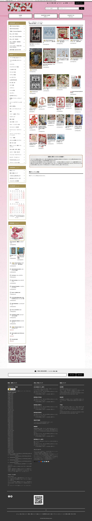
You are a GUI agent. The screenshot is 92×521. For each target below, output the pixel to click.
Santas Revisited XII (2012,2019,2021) (76, 92)
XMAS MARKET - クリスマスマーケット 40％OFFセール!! (70, 105)
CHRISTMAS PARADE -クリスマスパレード (18, 321)
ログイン (72, 3)
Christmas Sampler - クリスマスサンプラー (18, 328)
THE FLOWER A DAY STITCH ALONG (18, 334)
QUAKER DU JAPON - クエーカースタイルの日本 (18, 315)
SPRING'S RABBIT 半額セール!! (42, 107)
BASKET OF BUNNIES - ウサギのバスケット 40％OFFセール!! (51, 122)
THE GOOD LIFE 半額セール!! (69, 127)
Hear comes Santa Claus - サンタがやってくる (49, 65)
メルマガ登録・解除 (52, 3)
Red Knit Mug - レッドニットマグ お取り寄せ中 (63, 41)
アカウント (60, 3)
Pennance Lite (34, 91)
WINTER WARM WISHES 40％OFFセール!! (60, 124)
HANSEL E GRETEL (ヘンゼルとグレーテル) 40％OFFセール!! (78, 127)
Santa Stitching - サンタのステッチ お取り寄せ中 (76, 59)
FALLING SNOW (15, 339)
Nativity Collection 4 (62, 88)
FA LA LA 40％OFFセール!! (17, 309)
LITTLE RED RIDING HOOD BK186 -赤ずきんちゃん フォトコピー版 (18, 298)
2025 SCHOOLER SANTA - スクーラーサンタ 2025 (18, 270)
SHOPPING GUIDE (45, 16)
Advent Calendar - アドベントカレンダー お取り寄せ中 (76, 41)
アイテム (79, 3)
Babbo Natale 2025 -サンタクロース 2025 (49, 88)
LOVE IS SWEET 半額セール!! (33, 128)
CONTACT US (71, 16)
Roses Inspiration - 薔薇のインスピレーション (17, 242)
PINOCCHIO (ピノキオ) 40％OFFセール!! (78, 109)
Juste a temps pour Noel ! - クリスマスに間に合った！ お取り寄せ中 (63, 59)
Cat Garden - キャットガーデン (17, 275)
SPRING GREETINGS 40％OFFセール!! (33, 144)
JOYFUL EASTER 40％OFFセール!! (33, 109)
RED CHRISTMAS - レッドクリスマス (18, 304)
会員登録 (66, 3)
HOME (20, 16)
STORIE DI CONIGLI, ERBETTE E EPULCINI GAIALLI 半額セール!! (42, 128)
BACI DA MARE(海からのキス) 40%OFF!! (51, 105)
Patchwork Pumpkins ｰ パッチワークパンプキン (18, 287)
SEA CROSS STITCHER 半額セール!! (60, 141)
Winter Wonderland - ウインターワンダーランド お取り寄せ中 (49, 41)
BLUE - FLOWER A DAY (16, 292)
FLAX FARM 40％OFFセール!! (51, 141)
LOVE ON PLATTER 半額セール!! (60, 109)
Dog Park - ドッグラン (13, 256)
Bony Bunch (33, 70)
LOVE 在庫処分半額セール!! (42, 146)
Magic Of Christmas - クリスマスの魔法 (20, 256)
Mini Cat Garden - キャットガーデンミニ (18, 281)
